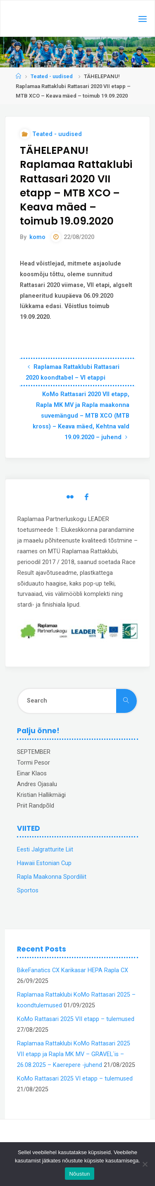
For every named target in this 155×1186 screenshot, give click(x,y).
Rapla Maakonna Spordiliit (51, 876)
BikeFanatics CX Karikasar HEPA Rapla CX (72, 970)
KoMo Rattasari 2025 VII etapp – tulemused (75, 1019)
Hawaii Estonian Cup (44, 863)
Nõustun (79, 1174)
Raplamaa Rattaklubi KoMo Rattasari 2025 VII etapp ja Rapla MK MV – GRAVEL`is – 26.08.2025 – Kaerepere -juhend (73, 1054)
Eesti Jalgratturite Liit (45, 849)
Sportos (27, 890)
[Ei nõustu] (145, 1164)
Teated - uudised (52, 76)
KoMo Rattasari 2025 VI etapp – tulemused (75, 1078)
